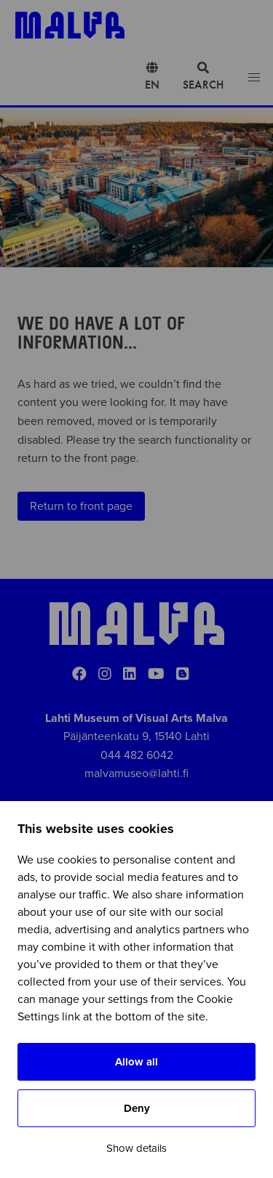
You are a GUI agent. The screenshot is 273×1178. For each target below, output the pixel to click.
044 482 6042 (136, 755)
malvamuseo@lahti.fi (136, 773)
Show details (136, 1148)
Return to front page (81, 506)
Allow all (136, 1061)
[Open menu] (254, 78)
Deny (137, 1108)
